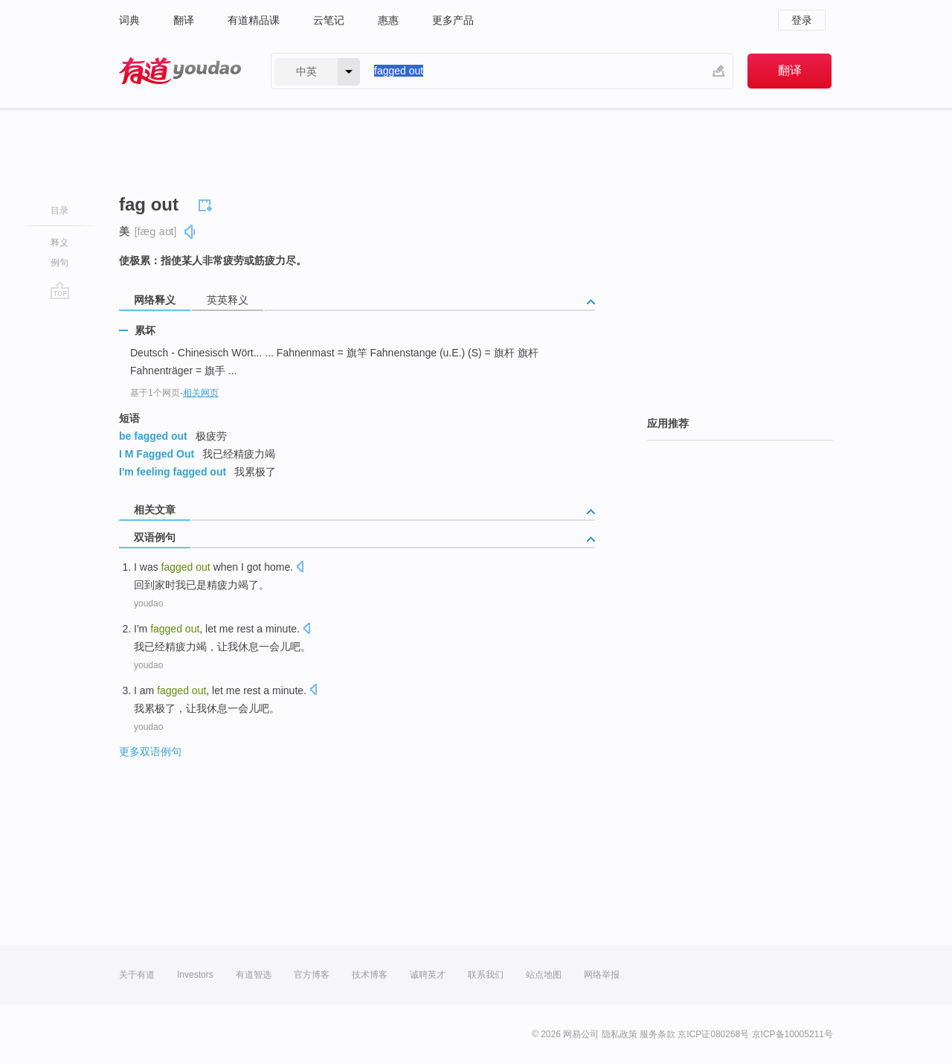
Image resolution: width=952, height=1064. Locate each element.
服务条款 (657, 1034)
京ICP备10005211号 (792, 1034)
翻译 (183, 20)
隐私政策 (619, 1034)
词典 (129, 20)
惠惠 (388, 20)
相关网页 (201, 393)
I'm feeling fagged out (172, 472)
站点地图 (544, 975)
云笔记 (328, 20)
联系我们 (486, 975)
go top (60, 290)
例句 (59, 262)
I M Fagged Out (156, 454)
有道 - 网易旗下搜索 (180, 71)
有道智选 (253, 975)
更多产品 (453, 20)
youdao (148, 603)
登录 (801, 20)
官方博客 (311, 975)
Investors (195, 975)
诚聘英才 (428, 975)
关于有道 (137, 975)
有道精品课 (254, 20)
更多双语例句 (150, 751)
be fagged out (153, 436)
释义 (59, 242)
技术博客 (369, 975)
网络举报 (602, 975)
